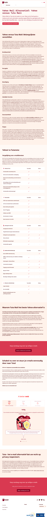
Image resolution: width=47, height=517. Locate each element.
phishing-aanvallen (32, 90)
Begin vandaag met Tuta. (23, 490)
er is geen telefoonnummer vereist (25, 64)
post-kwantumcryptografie (9, 78)
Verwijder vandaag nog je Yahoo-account (10, 334)
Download (8, 5)
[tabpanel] (23, 426)
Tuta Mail (4, 505)
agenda (5, 468)
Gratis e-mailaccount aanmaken (10, 23)
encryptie (25, 74)
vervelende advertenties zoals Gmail (29, 59)
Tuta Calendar (5, 507)
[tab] (9, 403)
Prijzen (29, 135)
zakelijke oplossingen (15, 102)
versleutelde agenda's (6, 330)
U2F (39, 86)
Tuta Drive (4, 509)
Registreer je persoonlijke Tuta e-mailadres (16, 367)
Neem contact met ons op (39, 470)
